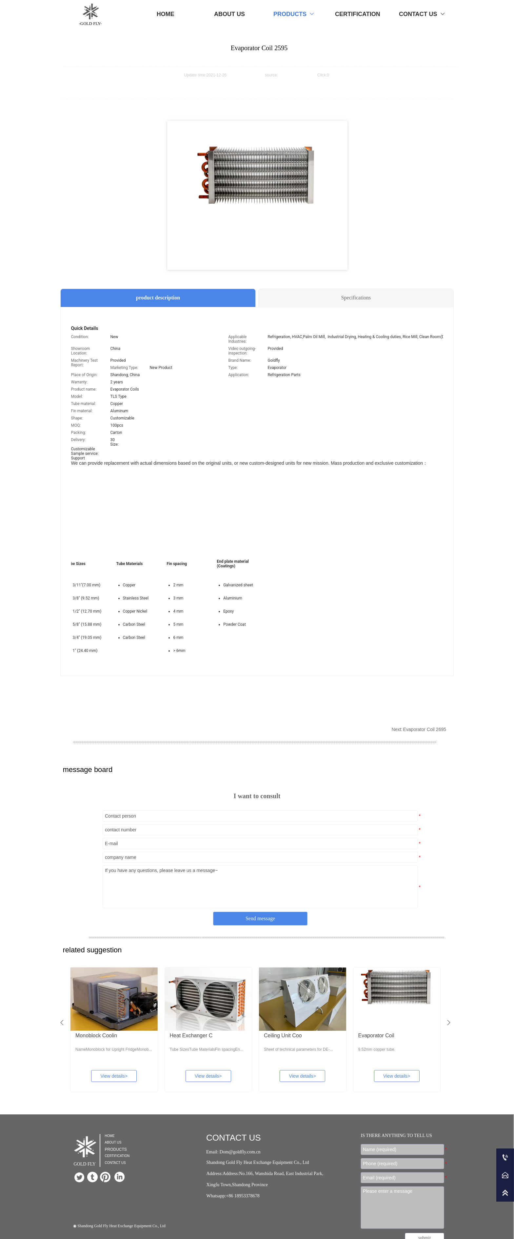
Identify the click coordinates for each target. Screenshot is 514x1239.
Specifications (356, 297)
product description (158, 297)
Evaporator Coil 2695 (424, 729)
